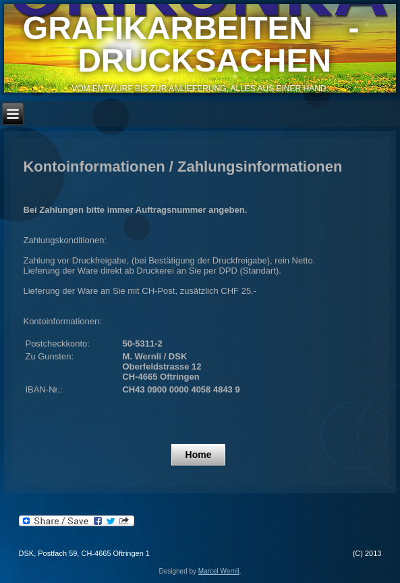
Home (198, 454)
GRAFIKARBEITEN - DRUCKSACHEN (200, 44)
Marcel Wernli (218, 571)
